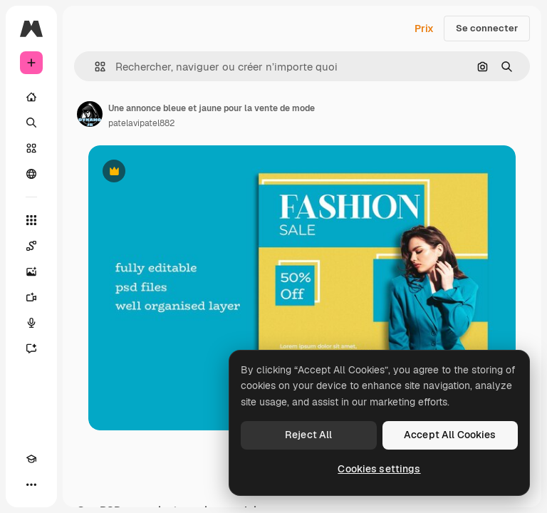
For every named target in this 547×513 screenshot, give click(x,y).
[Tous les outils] (31, 220)
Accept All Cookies (450, 434)
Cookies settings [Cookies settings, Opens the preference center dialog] (379, 468)
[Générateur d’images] (31, 271)
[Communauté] (31, 173)
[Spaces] (31, 245)
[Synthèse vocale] (31, 322)
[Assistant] (31, 348)
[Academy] (31, 458)
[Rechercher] (31, 122)
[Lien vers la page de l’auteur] (90, 114)
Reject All (308, 434)
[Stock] (31, 148)
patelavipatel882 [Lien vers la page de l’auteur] (141, 123)
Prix (424, 28)
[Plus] (31, 484)
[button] (94, 66)
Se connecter (487, 28)
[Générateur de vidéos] (31, 297)
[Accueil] (31, 97)
